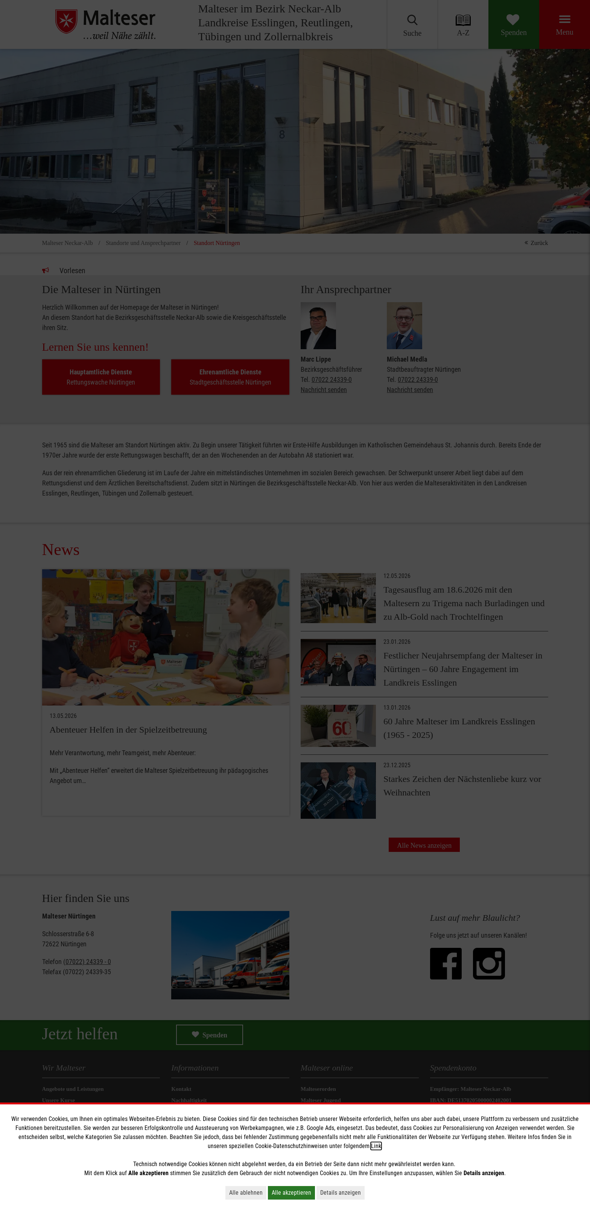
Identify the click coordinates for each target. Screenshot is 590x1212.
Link (376, 1146)
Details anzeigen (340, 1192)
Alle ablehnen (246, 1192)
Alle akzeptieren (291, 1192)
